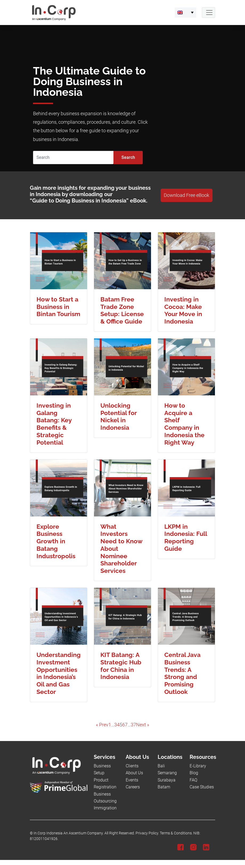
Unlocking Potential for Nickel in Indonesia (118, 416)
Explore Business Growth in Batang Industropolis (55, 541)
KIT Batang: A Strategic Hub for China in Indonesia (120, 665)
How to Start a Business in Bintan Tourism (58, 307)
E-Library (198, 765)
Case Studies (202, 786)
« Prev (102, 724)
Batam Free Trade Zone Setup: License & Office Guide (122, 310)
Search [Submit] (128, 157)
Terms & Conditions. (176, 833)
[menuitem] (185, 12)
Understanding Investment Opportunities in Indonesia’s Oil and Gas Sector (58, 673)
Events (132, 780)
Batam (164, 786)
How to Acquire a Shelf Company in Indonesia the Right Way (184, 424)
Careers (133, 786)
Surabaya (166, 780)
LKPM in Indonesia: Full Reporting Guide (185, 537)
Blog (194, 772)
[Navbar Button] (208, 12)
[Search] (73, 157)
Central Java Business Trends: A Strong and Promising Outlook (182, 673)
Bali (161, 765)
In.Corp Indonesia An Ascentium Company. (69, 833)
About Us (134, 772)
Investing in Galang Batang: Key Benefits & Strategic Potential (54, 424)
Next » (142, 724)
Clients (132, 765)
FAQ (193, 780)
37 (133, 724)
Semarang (167, 772)
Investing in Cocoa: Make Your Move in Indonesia (183, 310)
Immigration (105, 807)
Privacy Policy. (147, 833)
